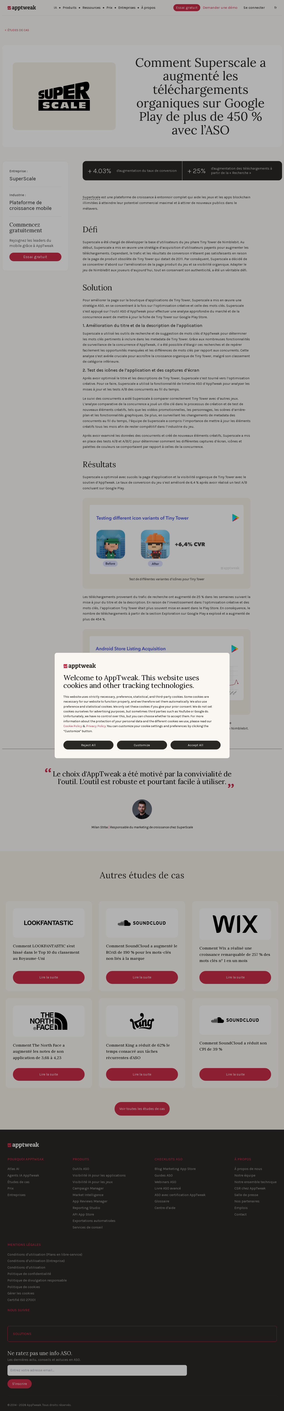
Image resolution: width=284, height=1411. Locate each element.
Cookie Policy (72, 726)
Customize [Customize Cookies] (142, 745)
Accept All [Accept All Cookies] (195, 745)
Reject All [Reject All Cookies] (88, 745)
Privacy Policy (96, 726)
